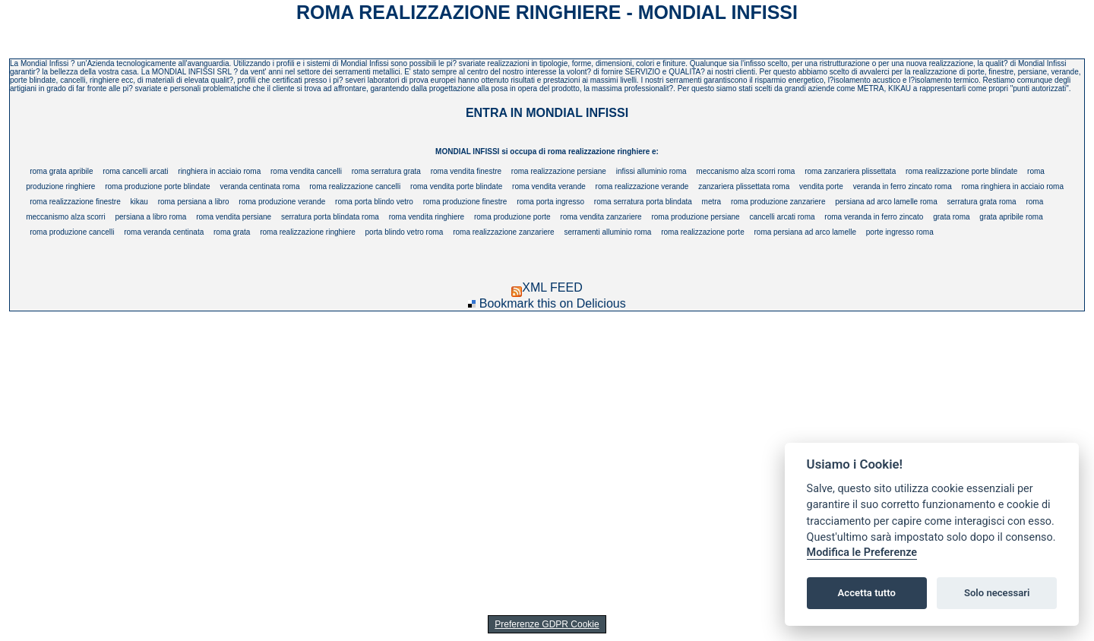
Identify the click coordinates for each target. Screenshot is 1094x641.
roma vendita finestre (466, 171)
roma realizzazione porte (703, 232)
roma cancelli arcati (135, 171)
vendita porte (821, 186)
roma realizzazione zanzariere (503, 232)
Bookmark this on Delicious (552, 303)
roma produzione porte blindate (157, 186)
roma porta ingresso (550, 201)
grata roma (951, 217)
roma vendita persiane (233, 217)
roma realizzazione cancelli (354, 186)
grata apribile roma (1010, 217)
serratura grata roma (982, 201)
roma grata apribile (61, 171)
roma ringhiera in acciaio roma (1013, 186)
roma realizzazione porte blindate (961, 171)
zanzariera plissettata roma (743, 186)
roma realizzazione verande (642, 186)
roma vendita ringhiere (427, 217)
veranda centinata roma (259, 186)
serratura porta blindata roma (330, 217)
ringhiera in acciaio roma (219, 171)
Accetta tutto (867, 592)
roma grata (231, 232)
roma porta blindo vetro (374, 201)
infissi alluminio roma (651, 171)
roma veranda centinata (164, 232)
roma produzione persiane (695, 217)
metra (712, 201)
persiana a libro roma (150, 217)
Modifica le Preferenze (862, 552)
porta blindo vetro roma (404, 232)
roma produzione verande (282, 201)
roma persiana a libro (193, 201)
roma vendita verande (549, 186)
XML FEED (546, 287)
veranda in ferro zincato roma (902, 186)
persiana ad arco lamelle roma (886, 201)
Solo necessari (996, 592)
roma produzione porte (512, 217)
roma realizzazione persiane (558, 171)
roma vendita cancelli (306, 171)
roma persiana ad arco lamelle (805, 232)
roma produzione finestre (465, 201)
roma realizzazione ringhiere (308, 232)
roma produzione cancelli (72, 232)
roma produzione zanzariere (778, 201)
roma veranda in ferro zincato (873, 217)
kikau (138, 201)
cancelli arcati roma (781, 217)
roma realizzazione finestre (75, 201)
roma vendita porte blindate (456, 186)
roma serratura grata (386, 171)
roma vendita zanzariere (600, 217)
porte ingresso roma (900, 232)
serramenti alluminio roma (607, 232)
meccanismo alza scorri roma (745, 171)
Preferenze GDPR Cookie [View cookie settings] (547, 624)
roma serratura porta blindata (643, 201)
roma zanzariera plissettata (850, 171)
